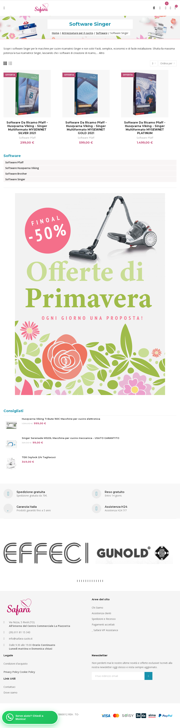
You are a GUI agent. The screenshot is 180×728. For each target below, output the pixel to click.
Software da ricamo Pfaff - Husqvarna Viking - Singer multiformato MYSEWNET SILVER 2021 (27, 128)
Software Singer (15, 179)
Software (12, 156)
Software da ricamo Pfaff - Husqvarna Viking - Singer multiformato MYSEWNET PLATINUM (144, 128)
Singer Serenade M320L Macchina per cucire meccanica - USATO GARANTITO (70, 438)
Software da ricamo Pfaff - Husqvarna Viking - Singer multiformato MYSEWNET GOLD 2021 (86, 128)
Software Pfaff (27, 137)
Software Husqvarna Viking (22, 168)
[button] (77, 581)
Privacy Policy (11, 672)
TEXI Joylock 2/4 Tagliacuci (39, 457)
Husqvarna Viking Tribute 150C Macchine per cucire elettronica (61, 418)
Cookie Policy (27, 672)
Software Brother (16, 173)
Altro (101, 53)
